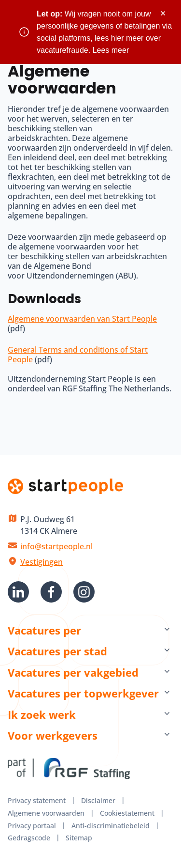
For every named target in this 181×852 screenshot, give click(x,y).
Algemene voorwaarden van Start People (82, 318)
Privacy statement (37, 800)
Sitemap (79, 837)
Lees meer (111, 50)
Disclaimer (98, 800)
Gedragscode (29, 837)
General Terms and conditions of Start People (78, 354)
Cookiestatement (127, 813)
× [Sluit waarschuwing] (163, 13)
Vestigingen (41, 562)
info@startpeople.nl (56, 546)
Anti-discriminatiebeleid (110, 825)
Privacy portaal (32, 825)
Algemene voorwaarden (46, 813)
